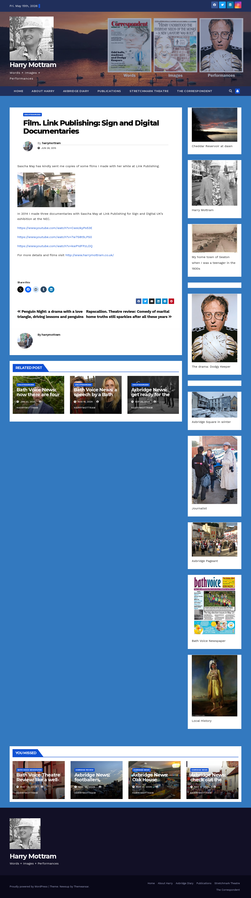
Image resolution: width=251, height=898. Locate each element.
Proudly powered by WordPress (29, 886)
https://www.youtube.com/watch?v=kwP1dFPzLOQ (55, 246)
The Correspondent (194, 91)
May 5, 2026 (202, 787)
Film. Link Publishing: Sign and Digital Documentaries (91, 127)
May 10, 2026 (86, 787)
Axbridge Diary (76, 91)
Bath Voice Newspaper (30, 770)
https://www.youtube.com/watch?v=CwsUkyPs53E (54, 228)
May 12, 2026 (28, 787)
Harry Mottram (33, 65)
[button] (230, 91)
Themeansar (81, 886)
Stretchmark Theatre (149, 91)
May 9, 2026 (144, 787)
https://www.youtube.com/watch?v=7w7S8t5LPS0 (54, 237)
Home (18, 91)
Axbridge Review (84, 770)
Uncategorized (32, 114)
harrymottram (51, 143)
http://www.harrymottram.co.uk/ (89, 255)
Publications (109, 91)
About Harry (43, 91)
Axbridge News (141, 770)
